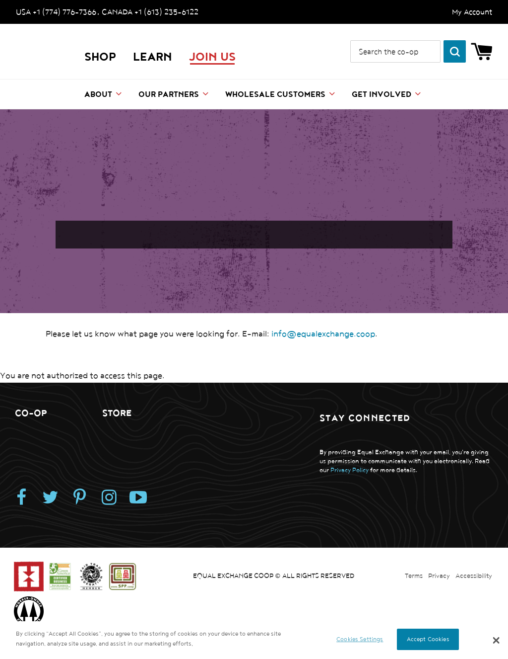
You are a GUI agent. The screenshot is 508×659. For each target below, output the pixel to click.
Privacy (439, 576)
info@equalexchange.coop (323, 334)
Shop (100, 57)
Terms (414, 576)
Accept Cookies (428, 639)
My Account (472, 11)
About (98, 94)
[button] (496, 640)
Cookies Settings (359, 639)
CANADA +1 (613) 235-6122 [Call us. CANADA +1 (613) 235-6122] (150, 11)
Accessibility (473, 576)
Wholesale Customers (275, 94)
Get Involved (381, 94)
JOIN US (212, 57)
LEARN (152, 57)
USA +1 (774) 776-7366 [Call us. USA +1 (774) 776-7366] (56, 11)
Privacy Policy (349, 470)
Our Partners (168, 94)
